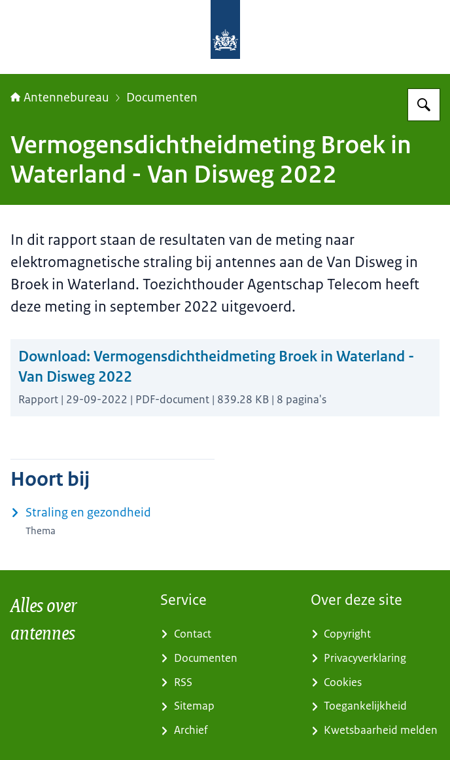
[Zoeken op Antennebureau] (424, 104)
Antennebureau (59, 97)
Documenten (162, 97)
